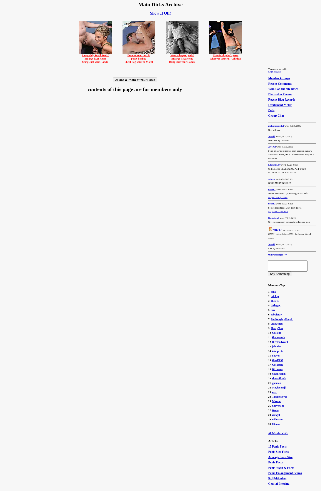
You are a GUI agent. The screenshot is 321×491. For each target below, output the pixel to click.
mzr (274, 394)
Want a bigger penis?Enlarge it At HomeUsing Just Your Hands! (182, 57)
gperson (276, 384)
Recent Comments (280, 83)
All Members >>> (278, 435)
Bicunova (277, 371)
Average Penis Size (280, 459)
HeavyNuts (277, 330)
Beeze (275, 412)
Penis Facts (275, 464)
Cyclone (276, 334)
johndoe (276, 348)
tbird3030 (277, 362)
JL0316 (275, 302)
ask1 (273, 293)
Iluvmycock (278, 339)
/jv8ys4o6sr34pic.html (278, 211)
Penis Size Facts (278, 453)
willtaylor (277, 421)
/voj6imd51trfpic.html (277, 197)
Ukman (276, 426)
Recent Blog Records (281, 99)
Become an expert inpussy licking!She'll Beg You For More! (139, 57)
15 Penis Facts (277, 448)
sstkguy (271, 179)
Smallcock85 (279, 375)
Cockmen (277, 366)
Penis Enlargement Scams (285, 475)
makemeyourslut (276, 126)
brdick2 (271, 189)
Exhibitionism (277, 480)
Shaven (276, 357)
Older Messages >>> (277, 255)
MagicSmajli (279, 389)
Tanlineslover (279, 398)
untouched (276, 325)
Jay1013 (272, 147)
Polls (271, 110)
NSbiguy (275, 307)
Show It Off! (160, 13)
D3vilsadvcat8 (280, 343)
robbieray (276, 316)
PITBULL (277, 230)
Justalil (271, 136)
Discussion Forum (280, 94)
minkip (275, 298)
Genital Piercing (278, 485)
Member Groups (279, 78)
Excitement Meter (280, 105)
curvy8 (276, 416)
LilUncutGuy (274, 165)
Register (277, 71)
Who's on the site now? (283, 89)
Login (270, 71)
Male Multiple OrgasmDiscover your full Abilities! (225, 55)
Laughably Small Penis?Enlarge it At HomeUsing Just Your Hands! (95, 57)
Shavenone (278, 407)
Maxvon (276, 403)
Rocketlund (273, 218)
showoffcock (279, 380)
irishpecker (278, 353)
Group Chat (276, 115)
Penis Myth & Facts (281, 469)
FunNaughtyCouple (282, 321)
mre (273, 312)
